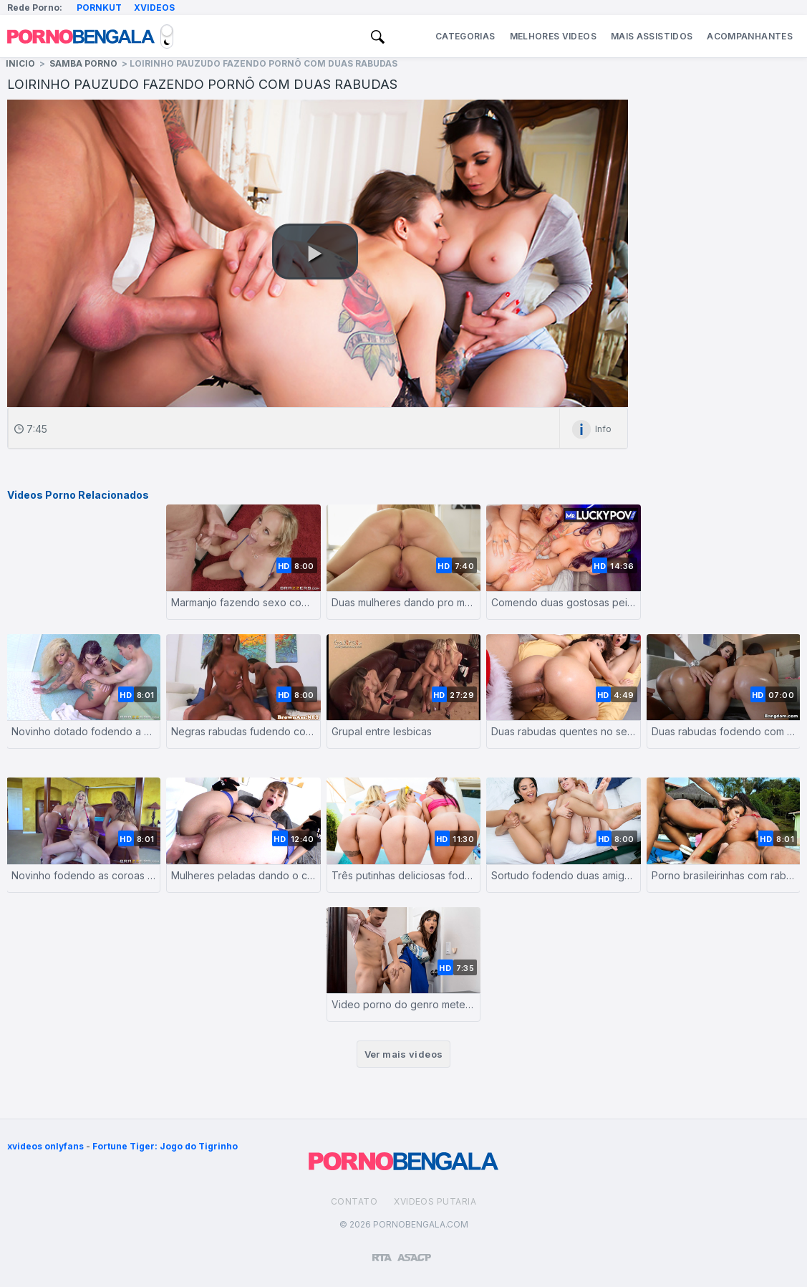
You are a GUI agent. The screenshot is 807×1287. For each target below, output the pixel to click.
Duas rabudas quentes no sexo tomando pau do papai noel (563, 731)
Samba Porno (83, 63)
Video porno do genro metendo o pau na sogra (403, 1004)
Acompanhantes (750, 36)
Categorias (465, 36)
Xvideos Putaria (435, 1201)
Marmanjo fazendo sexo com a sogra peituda (243, 602)
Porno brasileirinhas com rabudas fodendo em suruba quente (724, 875)
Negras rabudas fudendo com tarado (243, 731)
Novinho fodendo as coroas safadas (83, 875)
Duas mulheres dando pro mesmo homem (403, 602)
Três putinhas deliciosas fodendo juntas (403, 875)
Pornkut (99, 7)
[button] (315, 251)
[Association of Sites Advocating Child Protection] (414, 1251)
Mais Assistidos (651, 36)
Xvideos (154, 7)
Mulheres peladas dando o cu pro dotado (243, 875)
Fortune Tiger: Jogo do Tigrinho (165, 1146)
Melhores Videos (553, 36)
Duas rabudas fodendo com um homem (724, 731)
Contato (354, 1201)
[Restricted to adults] (382, 1252)
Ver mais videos (403, 1054)
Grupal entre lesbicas (382, 731)
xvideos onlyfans (45, 1146)
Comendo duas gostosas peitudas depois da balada (563, 602)
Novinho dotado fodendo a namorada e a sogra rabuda (83, 731)
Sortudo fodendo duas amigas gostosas (563, 875)
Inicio (20, 63)
